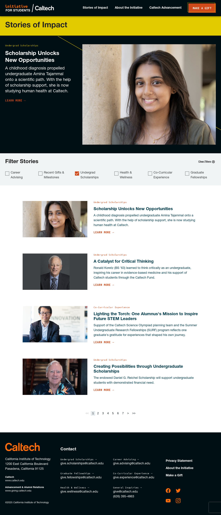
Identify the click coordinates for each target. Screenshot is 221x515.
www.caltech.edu (14, 481)
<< (87, 413)
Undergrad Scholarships (87, 175)
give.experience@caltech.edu (133, 477)
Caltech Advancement (165, 8)
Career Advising (14, 175)
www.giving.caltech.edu (18, 491)
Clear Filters (206, 161)
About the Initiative (128, 8)
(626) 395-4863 (123, 496)
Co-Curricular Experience (160, 175)
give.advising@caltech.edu (131, 463)
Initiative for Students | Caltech (29, 8)
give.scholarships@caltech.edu (82, 463)
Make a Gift (202, 8)
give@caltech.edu (125, 491)
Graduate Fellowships (196, 175)
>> (134, 413)
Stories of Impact (95, 8)
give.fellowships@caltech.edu (81, 477)
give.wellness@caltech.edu (79, 491)
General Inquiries (126, 487)
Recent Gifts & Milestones (51, 175)
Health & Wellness (123, 175)
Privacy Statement (179, 461)
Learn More (13, 100)
